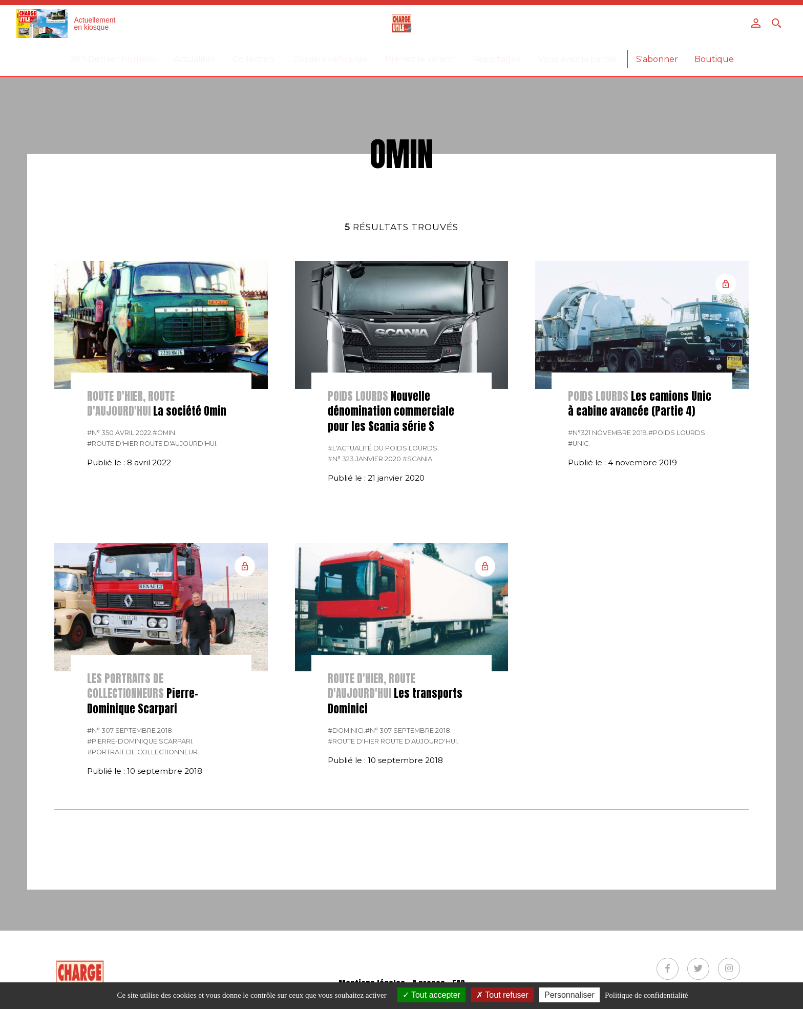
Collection (253, 59)
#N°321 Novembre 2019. (608, 433)
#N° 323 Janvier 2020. (365, 459)
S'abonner (657, 59)
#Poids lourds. (677, 433)
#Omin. (165, 433)
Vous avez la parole (577, 59)
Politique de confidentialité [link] (646, 995)
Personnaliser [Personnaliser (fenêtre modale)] (569, 995)
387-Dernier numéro (112, 59)
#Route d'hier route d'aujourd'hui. (152, 443)
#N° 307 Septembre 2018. (130, 730)
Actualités (194, 59)
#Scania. (418, 459)
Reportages (496, 59)
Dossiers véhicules (330, 59)
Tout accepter (431, 995)
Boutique (714, 59)
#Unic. (579, 443)
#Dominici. (346, 730)
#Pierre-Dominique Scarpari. (140, 741)
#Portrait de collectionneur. (143, 752)
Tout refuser (502, 995)
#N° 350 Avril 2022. (120, 433)
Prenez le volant (419, 59)
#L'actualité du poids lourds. (383, 448)
